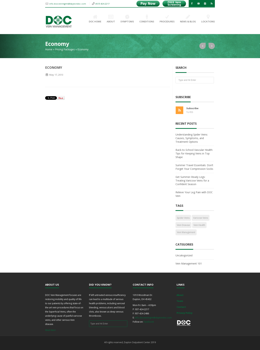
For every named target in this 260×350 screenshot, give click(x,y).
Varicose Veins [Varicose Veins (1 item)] (200, 217)
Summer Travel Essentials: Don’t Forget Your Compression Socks (194, 166)
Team (180, 301)
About (111, 19)
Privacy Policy (184, 312)
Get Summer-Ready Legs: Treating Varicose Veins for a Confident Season (192, 180)
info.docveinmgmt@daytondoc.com (67, 3)
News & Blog (188, 19)
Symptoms (127, 19)
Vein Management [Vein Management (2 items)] (186, 232)
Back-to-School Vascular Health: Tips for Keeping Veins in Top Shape (194, 153)
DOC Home (95, 19)
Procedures (167, 19)
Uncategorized (184, 255)
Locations (208, 19)
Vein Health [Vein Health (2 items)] (199, 225)
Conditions (146, 19)
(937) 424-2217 (102, 3)
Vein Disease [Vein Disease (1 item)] (183, 225)
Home (48, 49)
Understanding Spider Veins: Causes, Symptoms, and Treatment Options (192, 138)
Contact (181, 307)
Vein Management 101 (189, 263)
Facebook (149, 321)
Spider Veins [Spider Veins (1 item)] (183, 217)
